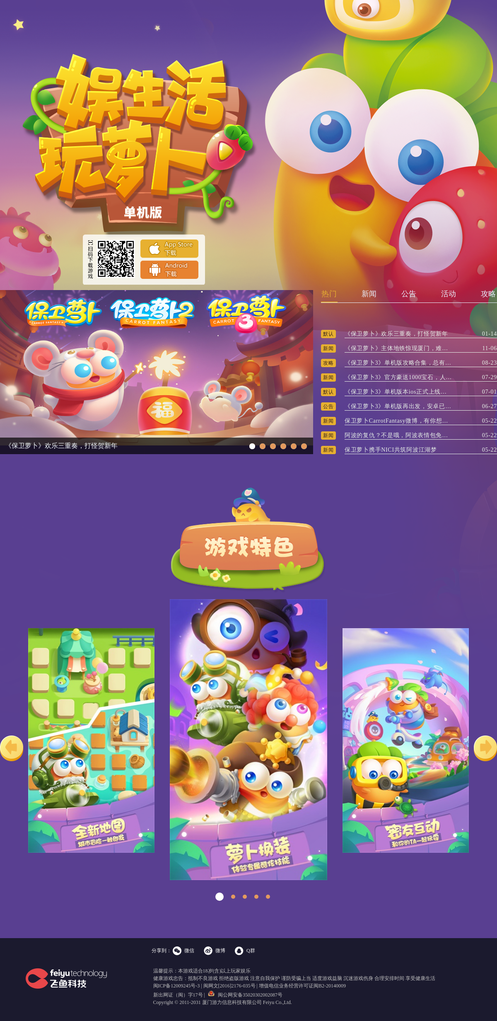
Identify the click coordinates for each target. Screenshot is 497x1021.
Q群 (250, 950)
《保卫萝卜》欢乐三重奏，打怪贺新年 (61, 445)
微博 (220, 950)
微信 (189, 950)
